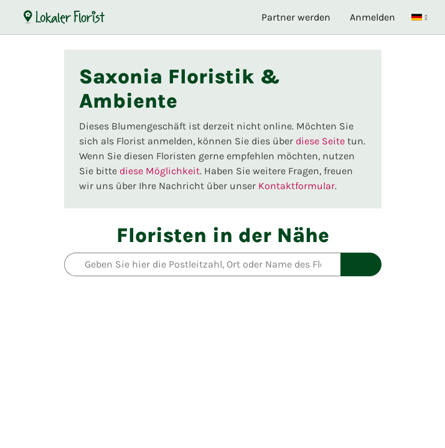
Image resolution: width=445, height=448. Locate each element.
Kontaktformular (296, 186)
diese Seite (320, 141)
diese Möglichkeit (159, 171)
